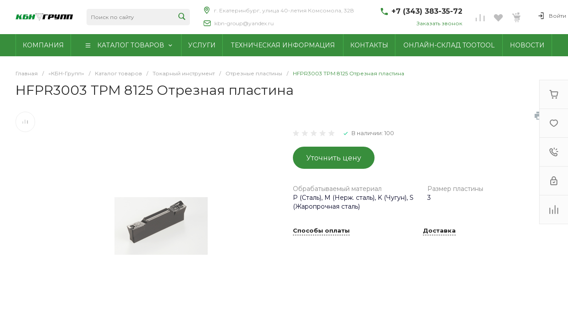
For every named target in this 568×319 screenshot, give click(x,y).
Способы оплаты (321, 231)
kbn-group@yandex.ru (244, 23)
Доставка (439, 231)
